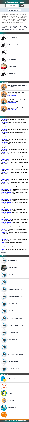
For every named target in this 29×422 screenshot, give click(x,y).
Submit (21, 5)
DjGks (20, 26)
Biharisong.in (13, 26)
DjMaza (10, 27)
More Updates (3, 252)
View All (2, 79)
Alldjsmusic (17, 27)
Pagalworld (24, 27)
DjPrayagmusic (5, 29)
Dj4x (25, 26)
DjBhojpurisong (14, 29)
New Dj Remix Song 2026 (14, 10)
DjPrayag (21, 29)
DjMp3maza (5, 27)
